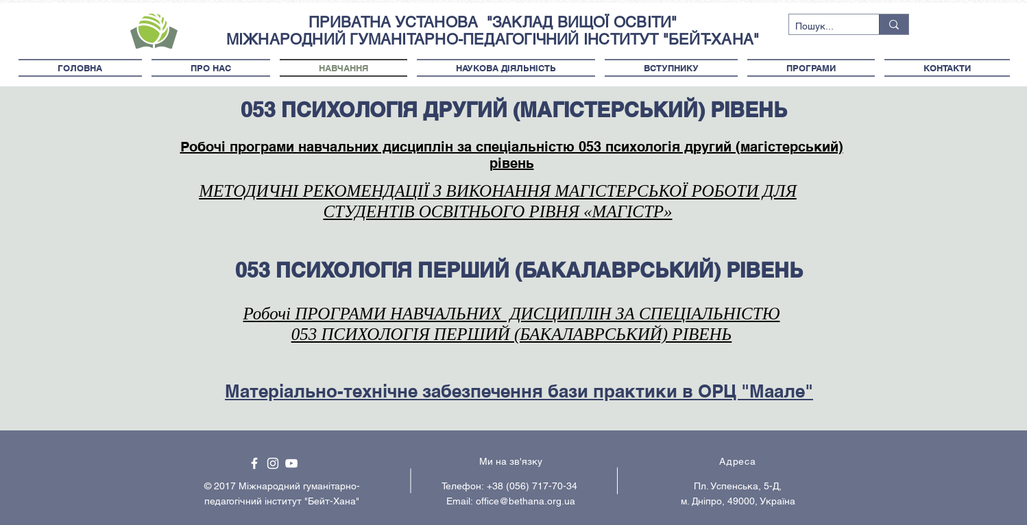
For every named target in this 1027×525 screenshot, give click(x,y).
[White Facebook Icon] (254, 463)
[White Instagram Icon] (272, 463)
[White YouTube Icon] (291, 463)
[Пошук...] (822, 26)
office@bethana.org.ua (525, 501)
